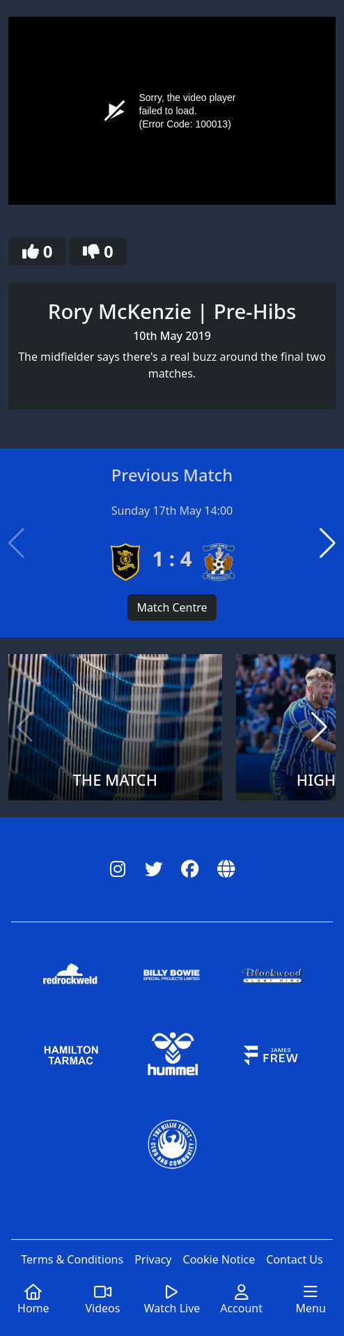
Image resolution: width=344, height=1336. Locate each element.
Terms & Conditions (72, 1259)
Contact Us (294, 1259)
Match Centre (171, 607)
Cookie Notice (219, 1259)
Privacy (152, 1259)
